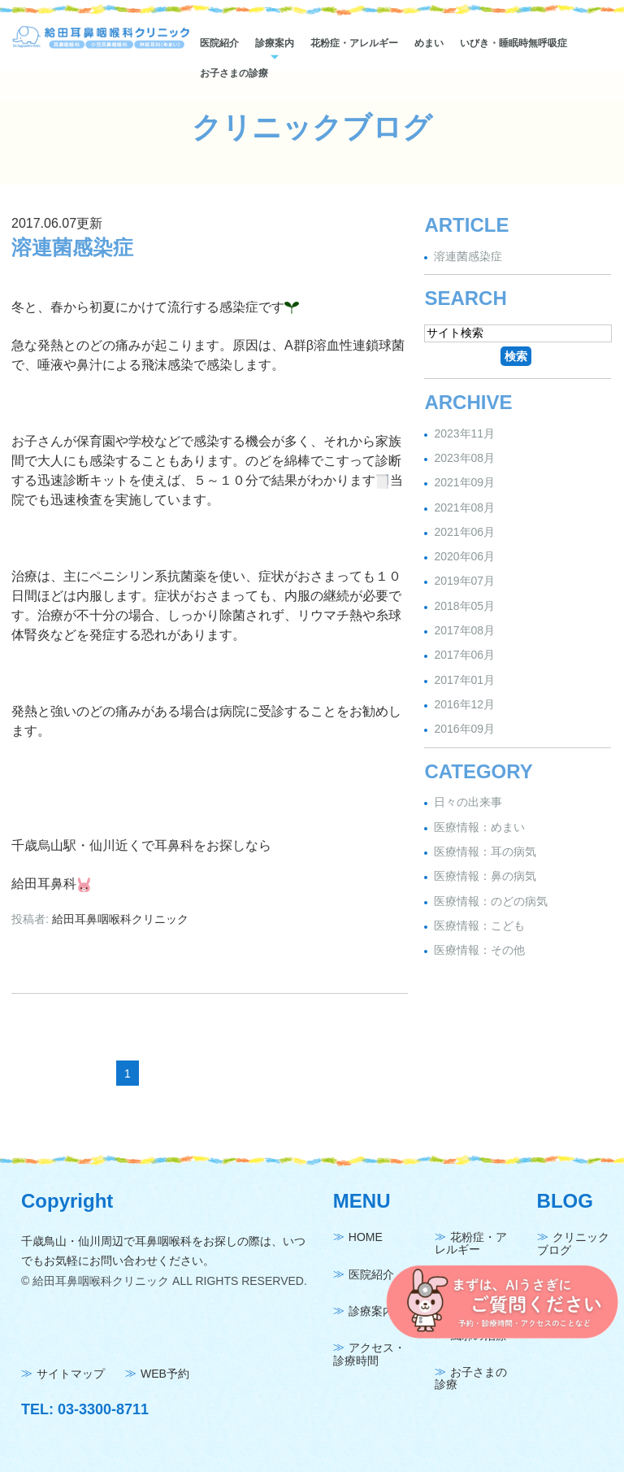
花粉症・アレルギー (354, 43)
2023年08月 (464, 457)
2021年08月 (464, 507)
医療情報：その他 (479, 949)
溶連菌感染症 (72, 247)
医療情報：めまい (479, 827)
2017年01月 (464, 679)
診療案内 (274, 43)
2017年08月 (464, 630)
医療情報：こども (479, 925)
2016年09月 (464, 729)
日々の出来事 (468, 802)
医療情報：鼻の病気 (485, 876)
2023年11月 (464, 433)
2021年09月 (464, 483)
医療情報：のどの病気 (491, 901)
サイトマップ (71, 1374)
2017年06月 (464, 655)
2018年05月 (464, 605)
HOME (366, 1237)
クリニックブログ (573, 1243)
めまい (429, 43)
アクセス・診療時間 (369, 1354)
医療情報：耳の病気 (485, 851)
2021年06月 (464, 531)
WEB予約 (165, 1374)
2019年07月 (464, 581)
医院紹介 (219, 43)
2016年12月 (464, 704)
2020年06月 (464, 556)
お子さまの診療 (234, 73)
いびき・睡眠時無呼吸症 (513, 43)
